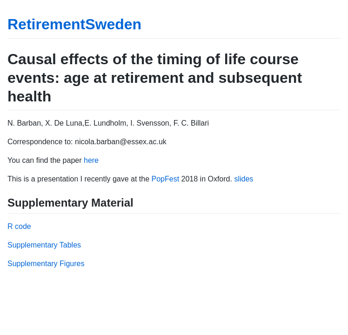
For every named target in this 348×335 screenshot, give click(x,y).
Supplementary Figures (45, 264)
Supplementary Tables (44, 245)
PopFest (166, 179)
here (91, 160)
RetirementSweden (74, 24)
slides (243, 179)
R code (19, 226)
